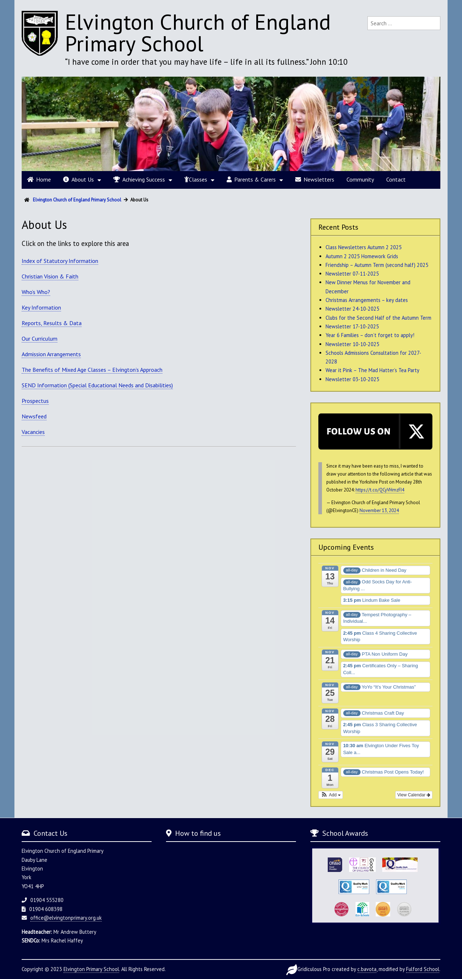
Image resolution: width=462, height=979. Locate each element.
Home (39, 179)
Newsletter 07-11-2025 (352, 273)
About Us (78, 179)
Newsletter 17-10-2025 (352, 326)
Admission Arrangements (51, 354)
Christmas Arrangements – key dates (367, 300)
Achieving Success (139, 179)
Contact (396, 179)
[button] (331, 795)
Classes (195, 179)
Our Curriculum (39, 338)
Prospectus (35, 400)
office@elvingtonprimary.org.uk (66, 917)
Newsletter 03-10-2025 (352, 379)
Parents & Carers (251, 179)
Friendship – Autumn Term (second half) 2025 (377, 264)
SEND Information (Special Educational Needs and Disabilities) (97, 385)
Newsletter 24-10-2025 (352, 308)
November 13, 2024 (379, 510)
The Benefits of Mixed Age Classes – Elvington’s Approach (92, 369)
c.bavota (366, 969)
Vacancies (33, 431)
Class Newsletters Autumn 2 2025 (364, 247)
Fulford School (422, 969)
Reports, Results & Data (52, 323)
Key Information (41, 307)
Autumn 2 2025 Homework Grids (362, 256)
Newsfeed (34, 416)
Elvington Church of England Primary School (198, 33)
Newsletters (314, 179)
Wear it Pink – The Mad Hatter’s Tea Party (372, 370)
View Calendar (413, 794)
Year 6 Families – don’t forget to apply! (370, 335)
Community (360, 179)
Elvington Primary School (91, 969)
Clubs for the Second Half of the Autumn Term (378, 317)
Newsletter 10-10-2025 (352, 344)
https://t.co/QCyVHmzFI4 (380, 490)
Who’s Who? (36, 291)
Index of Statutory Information (60, 260)
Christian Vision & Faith (50, 276)
